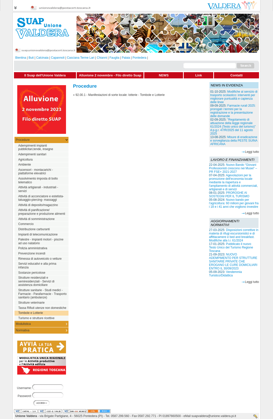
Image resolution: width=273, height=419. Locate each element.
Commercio (26, 224)
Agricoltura (25, 159)
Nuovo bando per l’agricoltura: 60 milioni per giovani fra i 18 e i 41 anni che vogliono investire (233, 203)
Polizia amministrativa (32, 248)
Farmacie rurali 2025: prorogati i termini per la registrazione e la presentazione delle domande (233, 111)
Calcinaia (42, 57)
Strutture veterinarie (31, 302)
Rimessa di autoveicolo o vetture (40, 258)
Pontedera (139, 57)
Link (198, 75)
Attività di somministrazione (36, 219)
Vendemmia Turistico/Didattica (225, 273)
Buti (31, 57)
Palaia (126, 57)
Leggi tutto (252, 152)
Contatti (236, 75)
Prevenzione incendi (31, 253)
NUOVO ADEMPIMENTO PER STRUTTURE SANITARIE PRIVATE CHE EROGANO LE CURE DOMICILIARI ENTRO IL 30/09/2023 (233, 261)
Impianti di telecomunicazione (38, 234)
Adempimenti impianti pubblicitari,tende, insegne (35, 147)
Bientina (20, 57)
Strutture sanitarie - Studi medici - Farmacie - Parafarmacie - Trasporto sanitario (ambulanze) (42, 293)
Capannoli (57, 57)
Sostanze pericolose (31, 272)
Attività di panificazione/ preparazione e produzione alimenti (41, 211)
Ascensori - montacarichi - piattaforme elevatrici (35, 171)
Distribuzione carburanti (34, 229)
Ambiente (24, 164)
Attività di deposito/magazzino (38, 205)
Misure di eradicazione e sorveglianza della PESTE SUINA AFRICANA (233, 140)
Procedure (23, 140)
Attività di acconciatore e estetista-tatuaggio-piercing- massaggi (41, 198)
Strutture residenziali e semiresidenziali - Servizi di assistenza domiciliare (36, 281)
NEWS (163, 75)
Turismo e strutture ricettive (36, 318)
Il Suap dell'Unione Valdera (45, 75)
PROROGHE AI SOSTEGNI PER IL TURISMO (229, 194)
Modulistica (23, 324)
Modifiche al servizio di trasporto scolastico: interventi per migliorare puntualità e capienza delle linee (234, 97)
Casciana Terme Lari (80, 57)
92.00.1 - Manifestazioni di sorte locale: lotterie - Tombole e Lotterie (120, 95)
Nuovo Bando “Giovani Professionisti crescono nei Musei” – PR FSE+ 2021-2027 (233, 168)
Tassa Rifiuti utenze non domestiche (42, 308)
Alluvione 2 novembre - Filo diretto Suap (110, 75)
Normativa (23, 330)
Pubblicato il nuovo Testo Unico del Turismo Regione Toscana (231, 247)
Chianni (102, 57)
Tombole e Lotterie (30, 313)
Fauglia (114, 57)
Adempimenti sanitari (32, 154)
